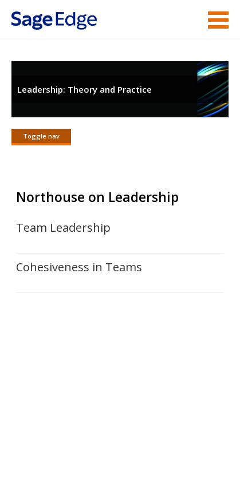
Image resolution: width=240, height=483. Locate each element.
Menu (218, 20)
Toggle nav (41, 136)
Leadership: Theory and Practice (84, 89)
